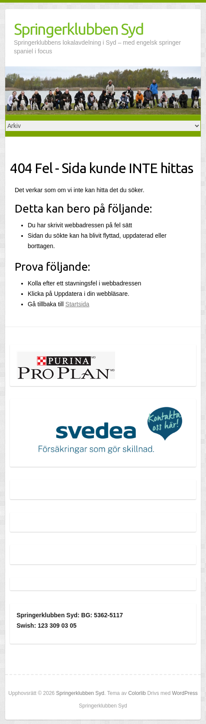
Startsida (77, 304)
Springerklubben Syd (78, 29)
